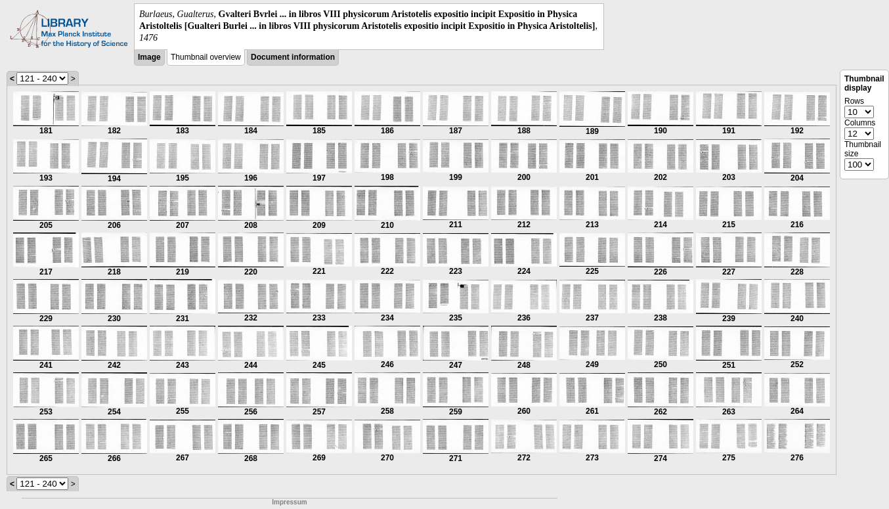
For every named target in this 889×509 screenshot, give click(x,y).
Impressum (289, 502)
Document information (293, 57)
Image (149, 57)
